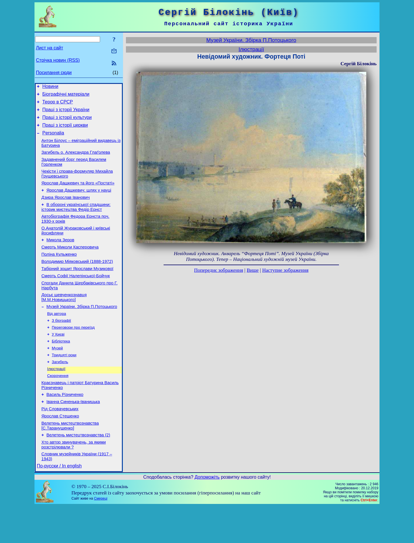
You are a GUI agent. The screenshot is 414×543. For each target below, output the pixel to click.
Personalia (53, 138)
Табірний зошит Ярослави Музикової (77, 287)
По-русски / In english (59, 502)
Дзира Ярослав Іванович (65, 209)
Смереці (100, 535)
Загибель (60, 389)
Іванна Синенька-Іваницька (73, 432)
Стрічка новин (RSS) (58, 60)
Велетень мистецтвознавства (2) (78, 469)
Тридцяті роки (64, 381)
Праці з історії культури (67, 121)
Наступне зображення (285, 270)
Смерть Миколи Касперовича (70, 263)
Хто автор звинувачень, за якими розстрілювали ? (73, 479)
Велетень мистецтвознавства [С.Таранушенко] (70, 459)
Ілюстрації (56, 396)
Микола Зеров (60, 255)
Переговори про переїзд (73, 351)
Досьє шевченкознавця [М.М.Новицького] (64, 319)
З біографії (61, 344)
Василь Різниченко (65, 424)
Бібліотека (61, 366)
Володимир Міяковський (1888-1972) (77, 279)
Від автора (56, 336)
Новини (50, 87)
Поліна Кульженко (59, 271)
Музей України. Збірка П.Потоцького (82, 329)
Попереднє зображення (218, 270)
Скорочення (57, 404)
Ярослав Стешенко (60, 448)
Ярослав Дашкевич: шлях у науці (79, 201)
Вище (253, 270)
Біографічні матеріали (65, 95)
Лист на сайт (49, 47)
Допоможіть (207, 513)
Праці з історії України (65, 113)
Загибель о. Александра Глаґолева (75, 160)
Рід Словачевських (59, 440)
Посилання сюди (54, 72)
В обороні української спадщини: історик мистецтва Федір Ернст (75, 220)
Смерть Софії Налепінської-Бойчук (75, 295)
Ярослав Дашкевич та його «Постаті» (77, 193)
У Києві (58, 359)
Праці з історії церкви (65, 130)
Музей (57, 374)
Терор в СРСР (57, 104)
